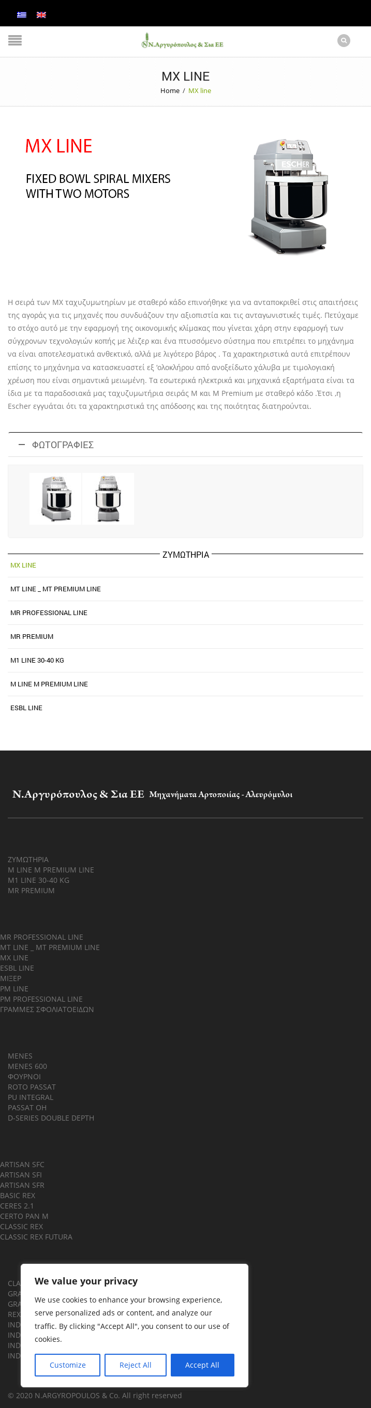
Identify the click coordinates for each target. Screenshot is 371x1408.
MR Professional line (48, 612)
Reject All (136, 1365)
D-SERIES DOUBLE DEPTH (51, 1117)
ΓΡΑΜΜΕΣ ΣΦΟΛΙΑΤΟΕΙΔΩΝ (47, 1009)
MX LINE (14, 957)
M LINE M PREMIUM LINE (49, 683)
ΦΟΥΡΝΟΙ (24, 1076)
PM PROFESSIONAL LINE (41, 998)
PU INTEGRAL (30, 1096)
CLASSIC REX (21, 1226)
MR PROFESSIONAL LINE (41, 936)
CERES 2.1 (17, 1205)
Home (170, 90)
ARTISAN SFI (21, 1174)
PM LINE (14, 988)
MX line (23, 564)
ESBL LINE (26, 707)
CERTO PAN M (24, 1215)
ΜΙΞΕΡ (10, 978)
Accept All (202, 1365)
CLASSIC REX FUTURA (36, 1236)
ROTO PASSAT (32, 1086)
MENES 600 (27, 1065)
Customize (68, 1365)
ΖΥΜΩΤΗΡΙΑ (28, 859)
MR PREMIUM (31, 636)
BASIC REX (17, 1195)
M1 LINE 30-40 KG (37, 659)
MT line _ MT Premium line (55, 588)
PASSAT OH (27, 1107)
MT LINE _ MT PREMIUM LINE (50, 947)
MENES (20, 1055)
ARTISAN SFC (22, 1164)
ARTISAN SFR (22, 1184)
